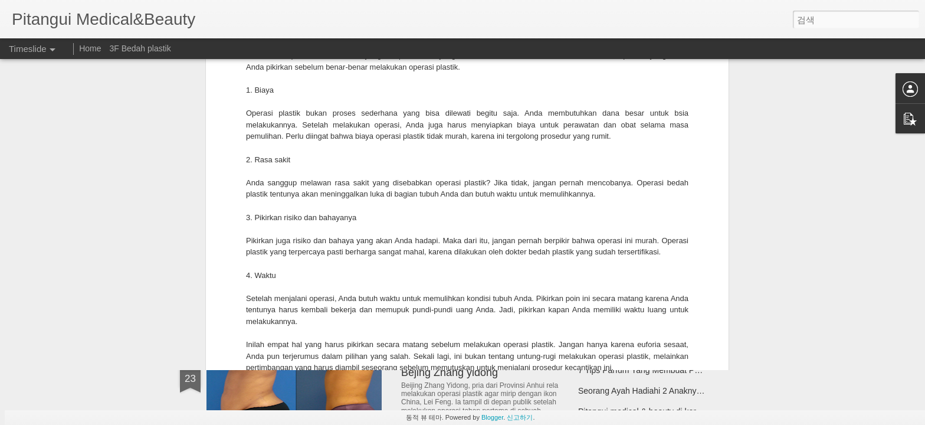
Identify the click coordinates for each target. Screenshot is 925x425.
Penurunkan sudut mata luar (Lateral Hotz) (340, 274)
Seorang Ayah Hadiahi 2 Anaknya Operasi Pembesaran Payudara (698, 390)
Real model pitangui (614, 252)
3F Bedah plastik (139, 48)
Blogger (492, 417)
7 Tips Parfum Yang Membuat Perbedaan (653, 370)
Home (91, 48)
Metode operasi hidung (620, 293)
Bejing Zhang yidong (449, 372)
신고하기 (520, 417)
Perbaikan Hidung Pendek (626, 272)
